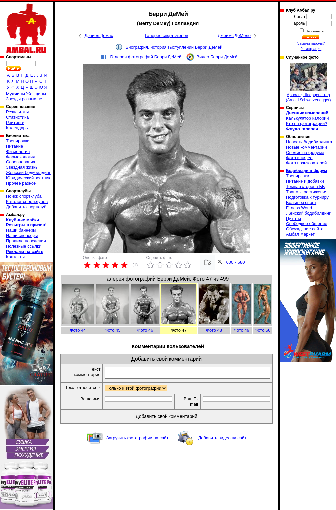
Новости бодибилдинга (309, 141)
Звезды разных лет (25, 98)
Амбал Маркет (300, 234)
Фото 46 (145, 330)
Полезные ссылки (23, 246)
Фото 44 (78, 330)
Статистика (17, 117)
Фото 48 (214, 330)
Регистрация (311, 49)
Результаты (17, 111)
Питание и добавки (305, 181)
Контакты (15, 256)
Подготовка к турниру (307, 197)
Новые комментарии (306, 147)
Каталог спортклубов (27, 201)
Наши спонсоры (22, 235)
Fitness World (299, 207)
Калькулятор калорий (307, 118)
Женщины (36, 93)
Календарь (17, 127)
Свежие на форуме (305, 152)
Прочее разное (21, 183)
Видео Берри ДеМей (216, 56)
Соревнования (20, 161)
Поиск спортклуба (24, 196)
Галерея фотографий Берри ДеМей (146, 56)
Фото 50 (263, 330)
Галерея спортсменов (166, 35)
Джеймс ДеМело (234, 35)
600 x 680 (235, 262)
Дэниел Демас (98, 35)
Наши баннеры (21, 230)
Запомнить (314, 31)
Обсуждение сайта (304, 228)
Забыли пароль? (311, 43)
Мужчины (15, 93)
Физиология (18, 151)
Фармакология (20, 156)
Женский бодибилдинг (28, 172)
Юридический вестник (28, 177)
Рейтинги (15, 122)
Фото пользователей (306, 162)
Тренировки (17, 140)
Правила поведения (26, 240)
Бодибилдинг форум (306, 170)
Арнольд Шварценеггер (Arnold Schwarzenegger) (308, 82)
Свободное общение (306, 223)
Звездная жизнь (22, 167)
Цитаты (293, 218)
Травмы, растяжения (306, 191)
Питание (14, 146)
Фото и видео (299, 157)
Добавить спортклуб (26, 206)
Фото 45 (113, 330)
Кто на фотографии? (306, 123)
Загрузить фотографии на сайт (137, 444)
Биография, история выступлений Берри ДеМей (174, 47)
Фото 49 (241, 330)
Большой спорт (301, 202)
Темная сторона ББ (305, 186)
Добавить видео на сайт (222, 444)
